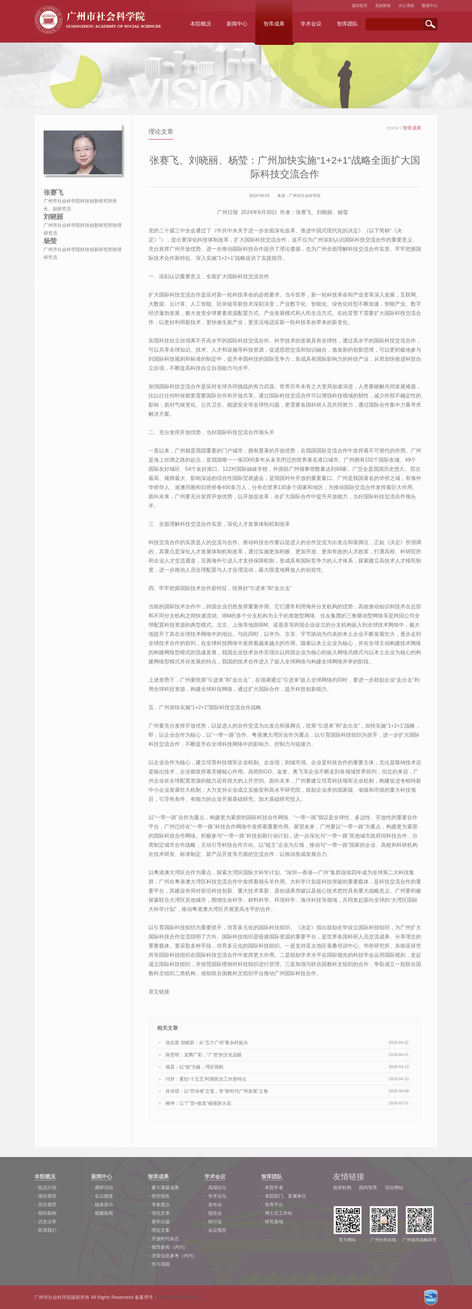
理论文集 (160, 1230)
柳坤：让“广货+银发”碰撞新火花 (198, 1107)
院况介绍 (47, 1187)
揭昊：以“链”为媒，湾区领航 (195, 1071)
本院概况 (200, 24)
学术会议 (311, 24)
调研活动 (104, 1187)
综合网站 (394, 1187)
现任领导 (47, 1196)
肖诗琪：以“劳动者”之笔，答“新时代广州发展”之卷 (217, 1095)
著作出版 (160, 1221)
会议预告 (217, 1230)
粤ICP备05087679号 (179, 1297)
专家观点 (160, 1204)
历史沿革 (47, 1221)
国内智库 (368, 1187)
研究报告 (160, 1196)
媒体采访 (104, 1204)
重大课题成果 (165, 1187)
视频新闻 (104, 1213)
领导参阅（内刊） (169, 1247)
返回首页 (359, 5)
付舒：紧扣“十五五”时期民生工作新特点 (206, 1083)
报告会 (215, 1213)
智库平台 (274, 1204)
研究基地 (274, 1221)
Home (393, 132)
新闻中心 (236, 24)
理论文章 (160, 1213)
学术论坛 (217, 1196)
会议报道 (104, 1196)
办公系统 (406, 5)
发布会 (215, 1204)
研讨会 (215, 1221)
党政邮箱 (383, 5)
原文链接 (158, 996)
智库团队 (347, 24)
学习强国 (160, 1264)
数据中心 (430, 5)
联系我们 (47, 1230)
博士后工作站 (278, 1213)
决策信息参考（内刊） (174, 1255)
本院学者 (274, 1187)
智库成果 (274, 24)
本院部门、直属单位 (285, 1196)
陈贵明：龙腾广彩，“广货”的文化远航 (204, 1058)
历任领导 (47, 1204)
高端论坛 (217, 1187)
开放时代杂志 (165, 1238)
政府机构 (342, 1187)
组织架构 (47, 1213)
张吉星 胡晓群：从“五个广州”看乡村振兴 (207, 1046)
